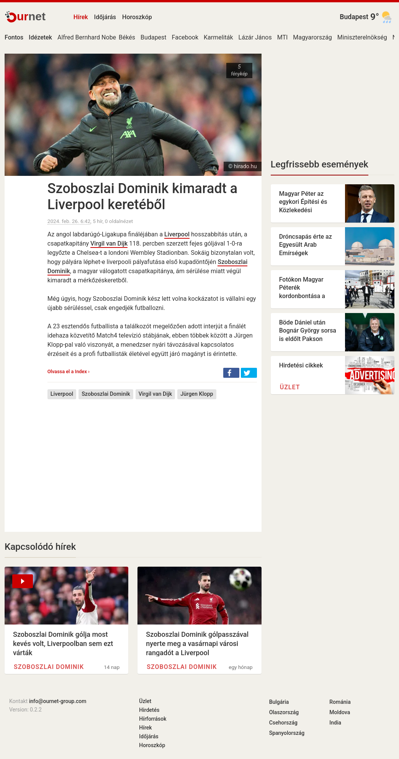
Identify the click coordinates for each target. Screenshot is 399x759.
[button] (231, 373)
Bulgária (279, 702)
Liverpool (177, 234)
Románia (339, 702)
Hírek (81, 17)
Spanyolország (287, 733)
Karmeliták (218, 37)
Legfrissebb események (319, 164)
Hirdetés (149, 710)
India (335, 723)
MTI (282, 37)
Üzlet (290, 387)
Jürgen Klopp (196, 394)
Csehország (283, 723)
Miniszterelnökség (362, 37)
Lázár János (255, 37)
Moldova (339, 712)
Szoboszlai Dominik (106, 394)
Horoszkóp (137, 17)
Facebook (185, 37)
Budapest (354, 17)
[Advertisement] (152, 459)
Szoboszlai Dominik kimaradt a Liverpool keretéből (142, 196)
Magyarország (312, 37)
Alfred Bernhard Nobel (87, 37)
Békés (127, 37)
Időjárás (105, 17)
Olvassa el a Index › (68, 371)
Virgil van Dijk (109, 243)
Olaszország (284, 712)
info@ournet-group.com (58, 701)
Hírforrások (152, 719)
